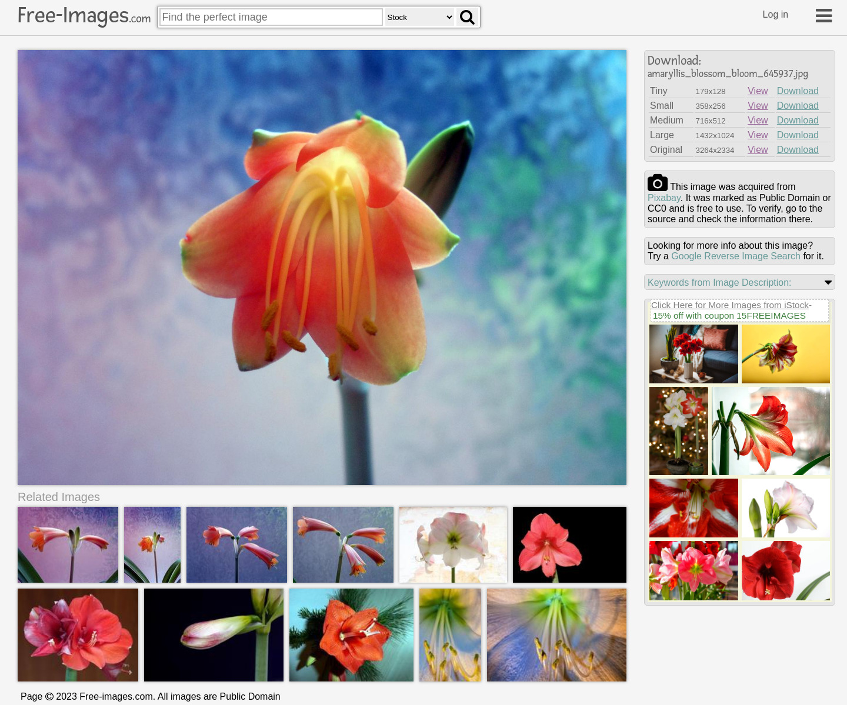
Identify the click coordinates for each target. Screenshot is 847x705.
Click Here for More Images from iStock (730, 305)
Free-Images (84, 15)
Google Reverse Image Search (736, 256)
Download (798, 91)
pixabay (664, 198)
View (758, 91)
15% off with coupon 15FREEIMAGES (729, 315)
